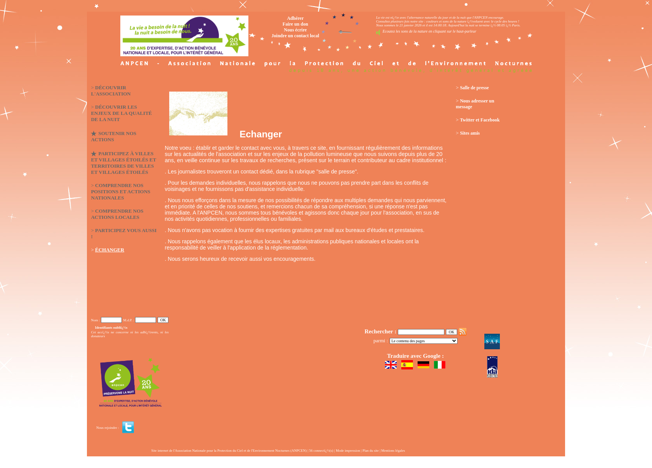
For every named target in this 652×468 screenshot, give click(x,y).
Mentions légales (393, 450)
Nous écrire (295, 30)
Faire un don (295, 24)
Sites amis (470, 133)
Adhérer (295, 18)
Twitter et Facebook (479, 120)
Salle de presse (474, 87)
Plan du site (370, 450)
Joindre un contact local (295, 35)
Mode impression (348, 450)
